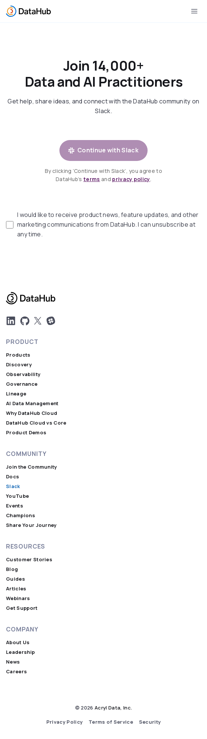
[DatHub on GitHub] (25, 321)
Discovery (19, 364)
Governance (21, 384)
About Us (18, 642)
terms (91, 179)
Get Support (22, 608)
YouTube (17, 496)
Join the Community (31, 467)
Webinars (18, 598)
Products (18, 355)
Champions (20, 515)
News (13, 662)
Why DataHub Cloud (31, 413)
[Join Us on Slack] (51, 321)
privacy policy (131, 179)
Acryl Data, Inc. (113, 708)
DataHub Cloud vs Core (36, 423)
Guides (15, 579)
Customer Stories (29, 559)
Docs (12, 476)
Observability (23, 374)
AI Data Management (32, 403)
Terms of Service (111, 722)
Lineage (16, 394)
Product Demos (26, 432)
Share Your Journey (31, 525)
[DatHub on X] (37, 321)
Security (150, 722)
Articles (16, 589)
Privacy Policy (64, 722)
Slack (13, 486)
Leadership (20, 652)
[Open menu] (194, 11)
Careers (16, 671)
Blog (12, 569)
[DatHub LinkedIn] (11, 321)
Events (14, 506)
